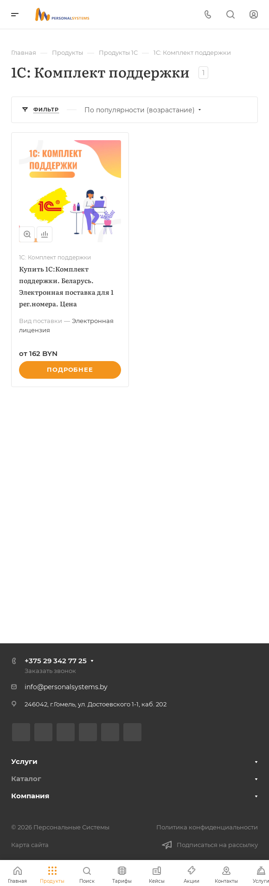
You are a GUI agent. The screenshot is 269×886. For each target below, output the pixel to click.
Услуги (24, 761)
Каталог (26, 778)
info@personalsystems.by (66, 687)
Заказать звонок (50, 670)
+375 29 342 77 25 (56, 660)
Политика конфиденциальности (207, 827)
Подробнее (70, 369)
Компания (30, 795)
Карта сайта (30, 844)
